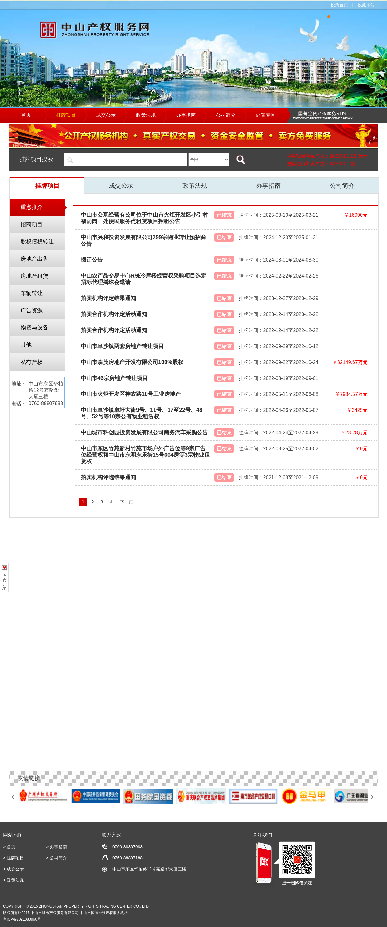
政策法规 (194, 185)
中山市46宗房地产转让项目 (114, 378)
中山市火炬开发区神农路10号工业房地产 (131, 394)
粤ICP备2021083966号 (22, 919)
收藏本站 (366, 4)
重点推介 (32, 207)
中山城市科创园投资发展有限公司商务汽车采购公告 (144, 432)
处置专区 (266, 115)
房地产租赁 (34, 276)
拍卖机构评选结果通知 (108, 477)
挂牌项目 (47, 185)
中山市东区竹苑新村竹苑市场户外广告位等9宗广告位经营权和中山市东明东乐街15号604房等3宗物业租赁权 (145, 454)
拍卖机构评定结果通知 (108, 298)
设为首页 (339, 4)
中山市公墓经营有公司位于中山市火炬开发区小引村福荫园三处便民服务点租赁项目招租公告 (144, 218)
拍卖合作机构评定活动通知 (114, 314)
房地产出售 (34, 259)
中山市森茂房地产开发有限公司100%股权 (132, 362)
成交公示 (121, 185)
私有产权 (32, 362)
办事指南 (268, 185)
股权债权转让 (37, 242)
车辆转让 (32, 293)
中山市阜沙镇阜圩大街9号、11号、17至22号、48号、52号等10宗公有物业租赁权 (141, 413)
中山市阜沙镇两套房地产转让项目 (122, 346)
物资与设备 (34, 328)
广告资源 (32, 310)
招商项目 (32, 224)
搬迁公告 (92, 260)
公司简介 (342, 185)
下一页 (126, 501)
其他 (26, 345)
